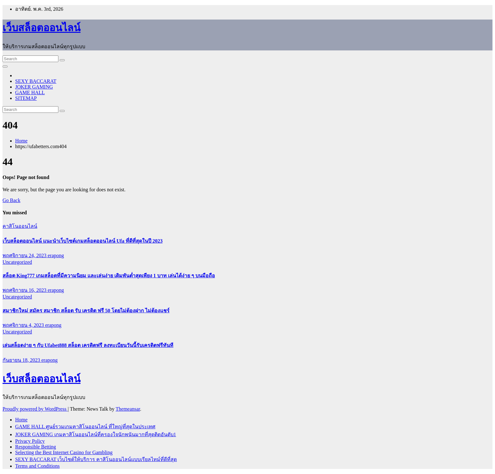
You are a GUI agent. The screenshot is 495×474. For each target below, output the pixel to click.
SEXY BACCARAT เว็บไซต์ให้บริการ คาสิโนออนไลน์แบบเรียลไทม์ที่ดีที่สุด (96, 459)
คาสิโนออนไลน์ (20, 226)
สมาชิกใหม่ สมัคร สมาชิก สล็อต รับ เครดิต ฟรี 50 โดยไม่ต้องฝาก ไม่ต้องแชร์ (86, 310)
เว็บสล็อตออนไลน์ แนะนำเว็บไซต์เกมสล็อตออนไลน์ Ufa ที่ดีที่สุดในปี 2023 (83, 241)
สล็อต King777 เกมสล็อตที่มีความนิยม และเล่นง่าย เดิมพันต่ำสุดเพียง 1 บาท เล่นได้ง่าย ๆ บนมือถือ (109, 275)
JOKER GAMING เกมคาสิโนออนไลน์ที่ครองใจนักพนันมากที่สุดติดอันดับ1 (95, 434)
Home (21, 140)
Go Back (11, 200)
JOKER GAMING (34, 87)
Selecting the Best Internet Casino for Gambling (63, 452)
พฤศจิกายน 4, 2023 (24, 325)
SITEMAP (26, 98)
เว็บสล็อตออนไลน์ (42, 27)
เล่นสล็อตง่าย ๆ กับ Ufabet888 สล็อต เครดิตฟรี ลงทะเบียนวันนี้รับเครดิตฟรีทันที (88, 345)
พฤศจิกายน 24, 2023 (25, 255)
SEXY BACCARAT (36, 81)
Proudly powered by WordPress (35, 409)
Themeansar (128, 409)
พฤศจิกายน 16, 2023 (25, 290)
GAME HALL (30, 92)
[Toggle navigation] (5, 66)
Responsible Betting (35, 446)
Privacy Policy (30, 441)
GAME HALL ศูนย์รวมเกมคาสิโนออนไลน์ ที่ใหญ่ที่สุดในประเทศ (85, 426)
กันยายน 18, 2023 (22, 360)
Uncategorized (17, 262)
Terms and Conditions (37, 466)
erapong (56, 255)
